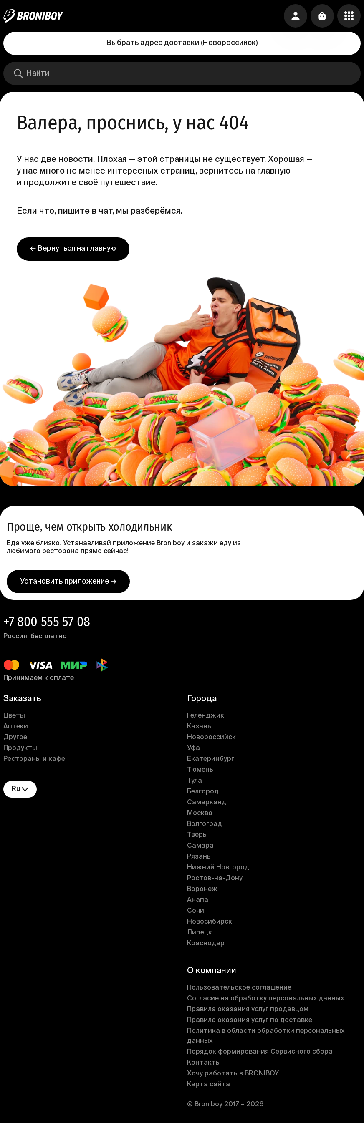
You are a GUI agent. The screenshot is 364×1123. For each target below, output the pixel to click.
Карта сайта (208, 1084)
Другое (15, 737)
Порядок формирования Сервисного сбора (260, 1052)
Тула (194, 781)
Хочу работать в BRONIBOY (233, 1073)
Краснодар (206, 943)
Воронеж (202, 889)
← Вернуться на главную (73, 248)
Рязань (199, 857)
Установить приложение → (68, 581)
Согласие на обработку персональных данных (265, 998)
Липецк (199, 932)
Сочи (195, 911)
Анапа (197, 900)
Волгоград (204, 824)
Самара (200, 846)
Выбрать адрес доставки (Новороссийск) (182, 43)
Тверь (197, 835)
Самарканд (206, 802)
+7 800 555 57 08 (46, 621)
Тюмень (200, 770)
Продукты (20, 748)
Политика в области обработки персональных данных (265, 1036)
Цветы (14, 716)
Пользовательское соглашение (239, 988)
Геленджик (205, 716)
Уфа (193, 748)
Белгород (203, 791)
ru (20, 789)
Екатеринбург (210, 759)
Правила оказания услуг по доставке (249, 1020)
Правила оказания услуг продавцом (247, 1009)
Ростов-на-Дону (215, 878)
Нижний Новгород (218, 867)
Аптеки (15, 726)
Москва (199, 813)
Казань (199, 726)
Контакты (204, 1063)
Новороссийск (211, 737)
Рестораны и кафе (34, 759)
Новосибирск (209, 922)
